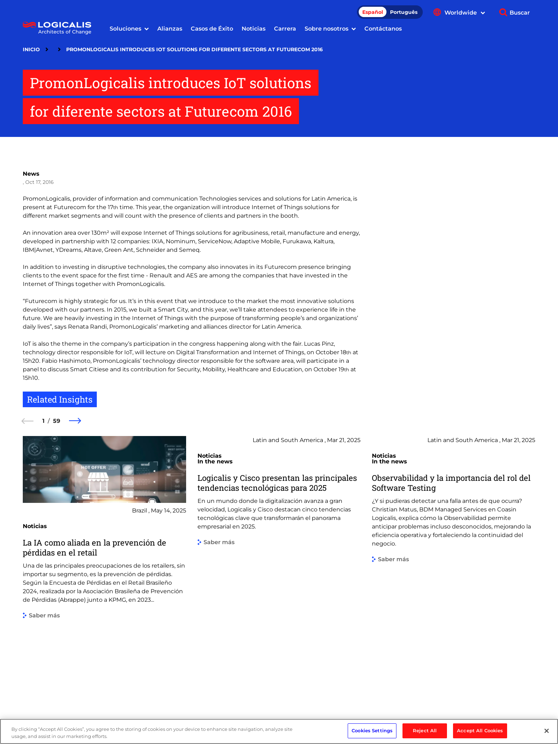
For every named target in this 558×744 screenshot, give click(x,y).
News (31, 173)
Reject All (425, 734)
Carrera (285, 28)
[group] (104, 566)
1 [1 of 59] (43, 421)
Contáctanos (383, 28)
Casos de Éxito (212, 28)
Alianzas (169, 28)
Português (403, 12)
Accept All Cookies (480, 734)
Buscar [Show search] (520, 12)
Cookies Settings (372, 734)
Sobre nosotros (326, 28)
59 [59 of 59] (56, 421)
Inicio (31, 49)
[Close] (546, 734)
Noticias (253, 28)
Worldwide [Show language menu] (464, 12)
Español (372, 12)
